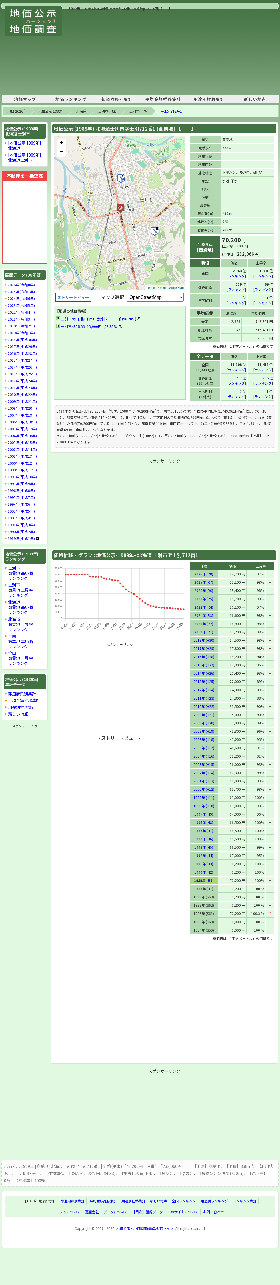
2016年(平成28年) (22, 353)
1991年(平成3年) (21, 524)
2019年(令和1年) (21, 332)
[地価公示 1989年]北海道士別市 (24, 157)
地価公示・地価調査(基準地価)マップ (144, 1228)
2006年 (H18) (203, 739)
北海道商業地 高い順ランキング (20, 607)
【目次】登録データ (147, 1211)
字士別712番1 (171, 111)
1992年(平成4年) (21, 518)
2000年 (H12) (203, 788)
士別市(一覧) (139, 111)
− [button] (61, 152)
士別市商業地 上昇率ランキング (20, 590)
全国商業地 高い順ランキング (20, 641)
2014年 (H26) (203, 672)
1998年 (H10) (203, 805)
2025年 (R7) (203, 581)
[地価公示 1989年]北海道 (24, 145)
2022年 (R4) (203, 606)
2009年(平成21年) (22, 401)
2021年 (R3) (203, 615)
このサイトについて (182, 1211)
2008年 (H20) (203, 722)
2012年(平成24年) (22, 380)
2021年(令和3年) (21, 319)
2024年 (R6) (203, 590)
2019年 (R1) (203, 631)
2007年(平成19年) (22, 415)
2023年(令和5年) (21, 305)
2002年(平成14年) (22, 449)
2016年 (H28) (203, 656)
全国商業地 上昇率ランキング (20, 658)
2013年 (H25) (203, 681)
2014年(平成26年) (22, 367)
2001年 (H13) (203, 780)
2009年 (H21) (203, 714)
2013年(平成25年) (22, 374)
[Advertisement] (143, 51)
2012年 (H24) (203, 689)
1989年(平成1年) (21, 538)
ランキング (236, 275)
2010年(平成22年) (22, 394)
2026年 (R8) (203, 573)
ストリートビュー (73, 297)
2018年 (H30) (203, 639)
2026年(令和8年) (21, 284)
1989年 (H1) (204, 880)
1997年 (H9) (203, 813)
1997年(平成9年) (21, 483)
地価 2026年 (17, 111)
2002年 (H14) (203, 772)
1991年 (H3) (203, 863)
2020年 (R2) (203, 623)
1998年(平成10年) (22, 476)
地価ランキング (71, 99)
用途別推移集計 (209, 99)
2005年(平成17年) (22, 428)
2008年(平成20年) (22, 408)
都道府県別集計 (117, 99)
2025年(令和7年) (21, 291)
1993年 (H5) (203, 846)
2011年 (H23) (203, 697)
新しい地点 (255, 99)
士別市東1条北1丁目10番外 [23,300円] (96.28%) (96, 318)
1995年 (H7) (203, 830)
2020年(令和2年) (21, 326)
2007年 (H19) (203, 730)
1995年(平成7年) (21, 497)
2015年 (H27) (203, 664)
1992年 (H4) (203, 855)
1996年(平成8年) (21, 490)
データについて (115, 1211)
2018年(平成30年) (22, 339)
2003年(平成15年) (22, 442)
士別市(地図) (107, 111)
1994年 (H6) (203, 838)
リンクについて (68, 1211)
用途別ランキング (214, 1200)
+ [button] (61, 143)
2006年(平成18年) (22, 422)
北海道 (81, 111)
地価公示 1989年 (51, 111)
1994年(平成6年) (21, 504)
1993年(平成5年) (21, 511)
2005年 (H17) (203, 747)
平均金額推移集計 (163, 99)
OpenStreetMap (172, 287)
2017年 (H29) (203, 648)
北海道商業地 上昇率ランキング (20, 624)
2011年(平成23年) (22, 387)
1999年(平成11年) (22, 470)
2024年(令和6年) (21, 298)
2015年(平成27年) (22, 360)
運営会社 (92, 1211)
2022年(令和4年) (21, 312)
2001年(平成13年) (22, 456)
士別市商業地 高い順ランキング (20, 573)
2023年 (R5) (203, 598)
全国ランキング (184, 1200)
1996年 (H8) (203, 822)
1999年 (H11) (203, 797)
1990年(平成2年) (21, 531)
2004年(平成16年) (22, 435)
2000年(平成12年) (22, 463)
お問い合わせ (213, 1211)
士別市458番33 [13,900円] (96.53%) (87, 326)
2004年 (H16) (203, 755)
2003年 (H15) (203, 764)
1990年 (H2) (203, 871)
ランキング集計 (245, 1200)
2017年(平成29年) (22, 346)
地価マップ (25, 99)
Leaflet (151, 287)
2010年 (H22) (203, 706)
